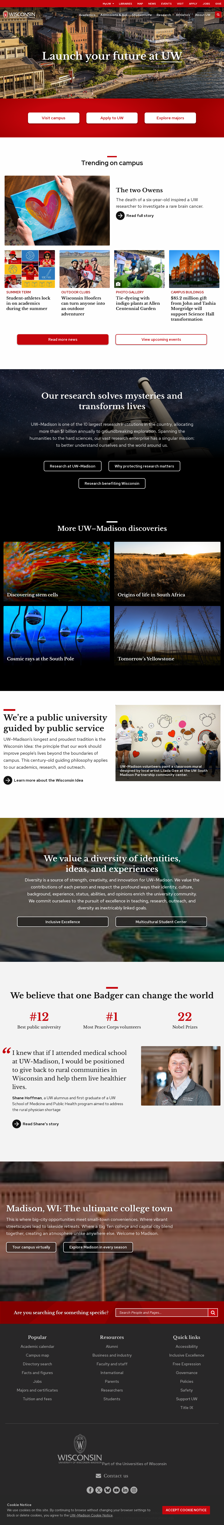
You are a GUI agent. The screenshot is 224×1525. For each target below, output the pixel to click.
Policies (186, 1381)
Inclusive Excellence (63, 921)
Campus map (37, 1355)
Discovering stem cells (32, 594)
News (152, 3)
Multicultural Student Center (161, 921)
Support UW (186, 1398)
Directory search (37, 1363)
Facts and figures (37, 1372)
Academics (87, 15)
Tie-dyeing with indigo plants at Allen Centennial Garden (138, 303)
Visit (180, 3)
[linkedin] (125, 1490)
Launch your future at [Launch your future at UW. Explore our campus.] (112, 56)
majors (170, 117)
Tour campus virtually (31, 1247)
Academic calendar (37, 1346)
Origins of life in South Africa (151, 594)
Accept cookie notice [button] (186, 1510)
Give (218, 3)
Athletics (183, 15)
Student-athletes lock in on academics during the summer (28, 303)
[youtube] (116, 1490)
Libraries (125, 3)
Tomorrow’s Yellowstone (146, 658)
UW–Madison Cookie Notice (91, 1515)
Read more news (62, 339)
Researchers (112, 1390)
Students (111, 1398)
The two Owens (139, 190)
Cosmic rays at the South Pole (40, 658)
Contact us (112, 1475)
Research (164, 15)
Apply (193, 3)
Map (140, 3)
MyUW (108, 3)
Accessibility (187, 1346)
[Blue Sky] (107, 1490)
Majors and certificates (37, 1390)
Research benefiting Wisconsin (112, 483)
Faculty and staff (112, 1363)
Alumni (112, 1346)
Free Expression (187, 1363)
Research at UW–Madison (72, 466)
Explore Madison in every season (98, 1247)
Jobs (206, 3)
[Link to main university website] (79, 1449)
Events (166, 3)
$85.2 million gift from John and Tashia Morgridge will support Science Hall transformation (193, 309)
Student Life (142, 15)
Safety (186, 1390)
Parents (112, 1381)
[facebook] (90, 1490)
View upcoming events (161, 339)
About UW (202, 15)
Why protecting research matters (144, 466)
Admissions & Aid (113, 15)
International (111, 1372)
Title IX (186, 1407)
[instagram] (133, 1490)
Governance (187, 1372)
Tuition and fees (37, 1398)
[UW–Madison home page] (19, 15)
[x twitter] (98, 1490)
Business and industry (112, 1355)
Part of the (134, 1463)
